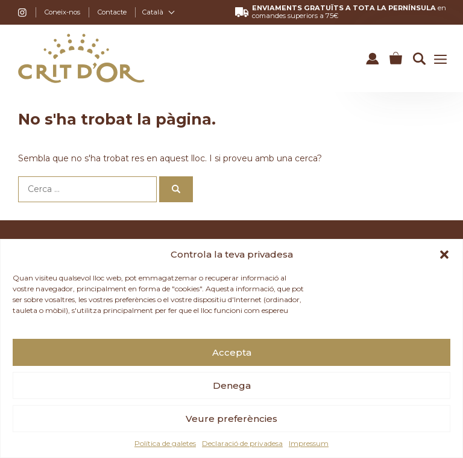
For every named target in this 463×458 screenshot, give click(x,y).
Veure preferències (231, 418)
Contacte (112, 12)
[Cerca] (176, 189)
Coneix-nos (62, 12)
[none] (158, 12)
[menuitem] (158, 12)
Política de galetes (165, 443)
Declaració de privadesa (242, 443)
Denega (232, 385)
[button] (444, 255)
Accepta (231, 352)
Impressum (309, 443)
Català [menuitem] (152, 12)
